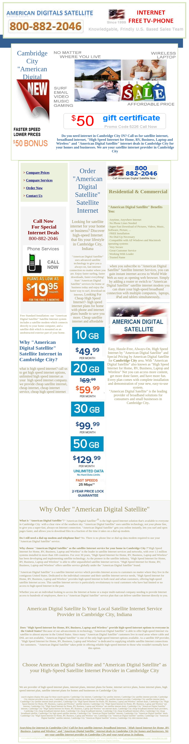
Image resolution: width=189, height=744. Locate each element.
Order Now (34, 188)
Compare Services (39, 180)
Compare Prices (38, 172)
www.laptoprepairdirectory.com (137, 738)
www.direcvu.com (159, 738)
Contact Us (34, 196)
